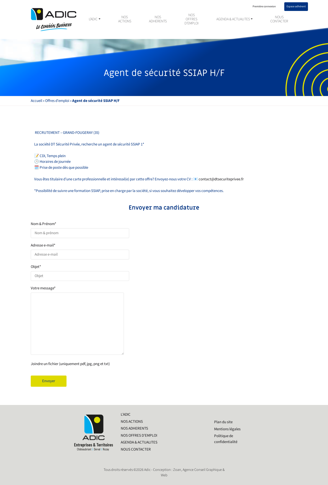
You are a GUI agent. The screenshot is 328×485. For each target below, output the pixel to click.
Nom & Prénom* (164, 229)
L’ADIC (93, 19)
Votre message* (164, 321)
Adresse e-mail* (164, 251)
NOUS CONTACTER (279, 19)
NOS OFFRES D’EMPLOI (191, 19)
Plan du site (223, 422)
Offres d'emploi (57, 100)
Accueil (36, 100)
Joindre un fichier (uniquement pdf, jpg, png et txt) (70, 363)
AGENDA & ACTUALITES (233, 19)
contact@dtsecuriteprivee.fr (221, 179)
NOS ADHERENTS (158, 19)
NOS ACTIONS (124, 19)
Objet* (164, 272)
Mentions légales (227, 429)
